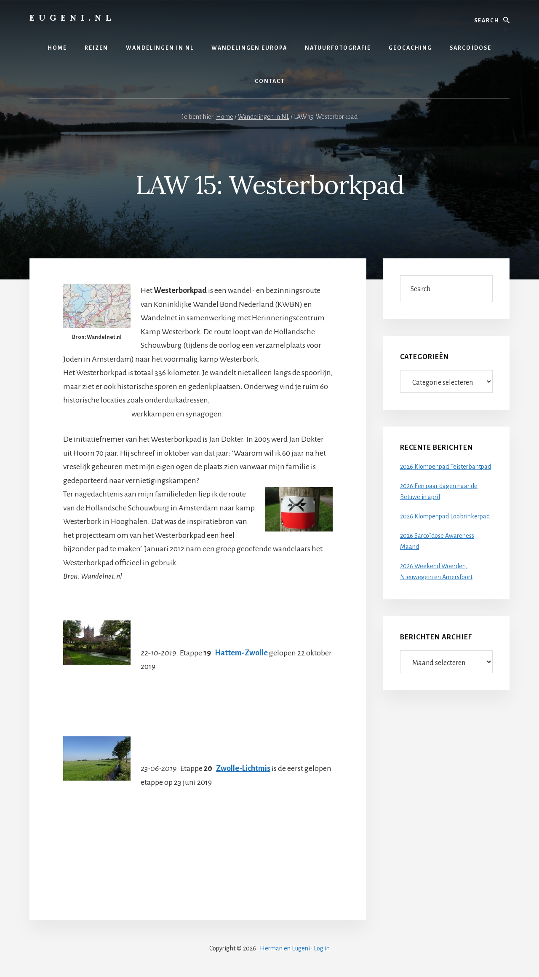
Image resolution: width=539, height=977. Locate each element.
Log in (322, 948)
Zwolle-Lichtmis (243, 768)
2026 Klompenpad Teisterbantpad (445, 466)
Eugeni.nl (72, 17)
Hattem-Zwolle (241, 653)
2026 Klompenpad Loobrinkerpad (445, 516)
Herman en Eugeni (285, 948)
